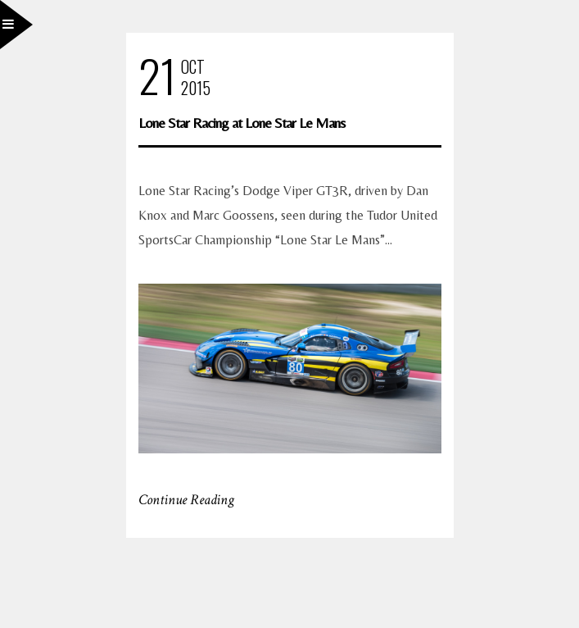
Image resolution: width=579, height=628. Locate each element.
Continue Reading (186, 499)
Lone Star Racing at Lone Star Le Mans (241, 122)
